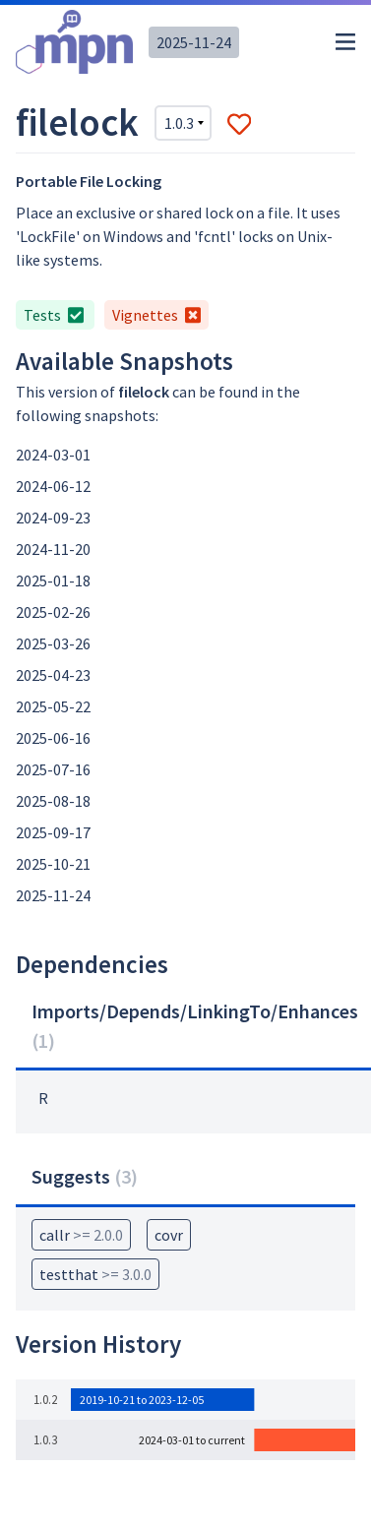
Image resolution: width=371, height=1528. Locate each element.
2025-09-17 (53, 832)
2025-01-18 (53, 580)
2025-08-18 (53, 801)
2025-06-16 (53, 738)
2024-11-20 (53, 549)
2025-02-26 (53, 612)
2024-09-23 (53, 517)
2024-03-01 (53, 454)
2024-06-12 (53, 486)
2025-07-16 (53, 769)
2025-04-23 (53, 675)
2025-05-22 (53, 706)
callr (81, 1235)
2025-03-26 (53, 643)
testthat (95, 1274)
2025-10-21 (53, 864)
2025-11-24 (193, 42)
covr (169, 1235)
